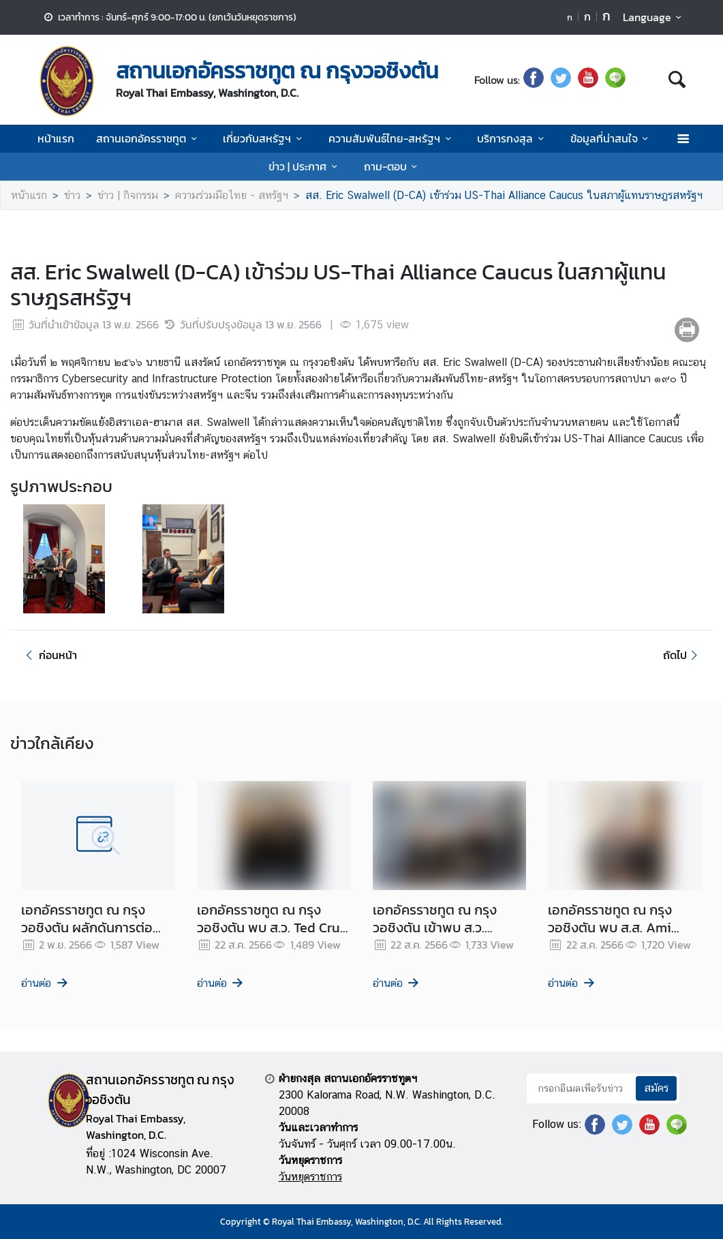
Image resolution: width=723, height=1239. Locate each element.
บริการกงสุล (512, 138)
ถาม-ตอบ (393, 166)
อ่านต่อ (45, 983)
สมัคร (656, 1088)
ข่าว (72, 195)
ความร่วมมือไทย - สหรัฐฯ (231, 195)
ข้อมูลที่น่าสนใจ (611, 138)
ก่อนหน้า (49, 655)
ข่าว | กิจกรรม (127, 195)
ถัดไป (682, 655)
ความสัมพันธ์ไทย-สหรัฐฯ (391, 138)
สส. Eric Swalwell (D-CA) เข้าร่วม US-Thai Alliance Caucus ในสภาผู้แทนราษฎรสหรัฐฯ (504, 195)
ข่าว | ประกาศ (304, 166)
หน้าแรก (55, 138)
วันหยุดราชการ (310, 1176)
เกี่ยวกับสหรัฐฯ (264, 138)
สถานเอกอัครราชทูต (148, 138)
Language (654, 17)
